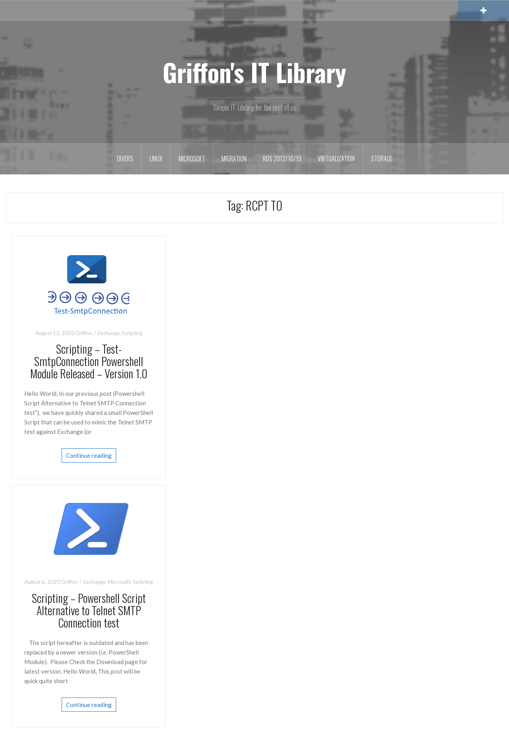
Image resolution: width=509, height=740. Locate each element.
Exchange (109, 333)
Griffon (84, 333)
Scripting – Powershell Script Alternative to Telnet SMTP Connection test (89, 610)
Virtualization (336, 158)
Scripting (132, 333)
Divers (125, 158)
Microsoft (192, 158)
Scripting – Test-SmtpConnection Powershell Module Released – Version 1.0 (89, 361)
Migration (234, 158)
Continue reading (89, 455)
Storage (381, 158)
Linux (156, 158)
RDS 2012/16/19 (282, 158)
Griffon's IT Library (254, 72)
